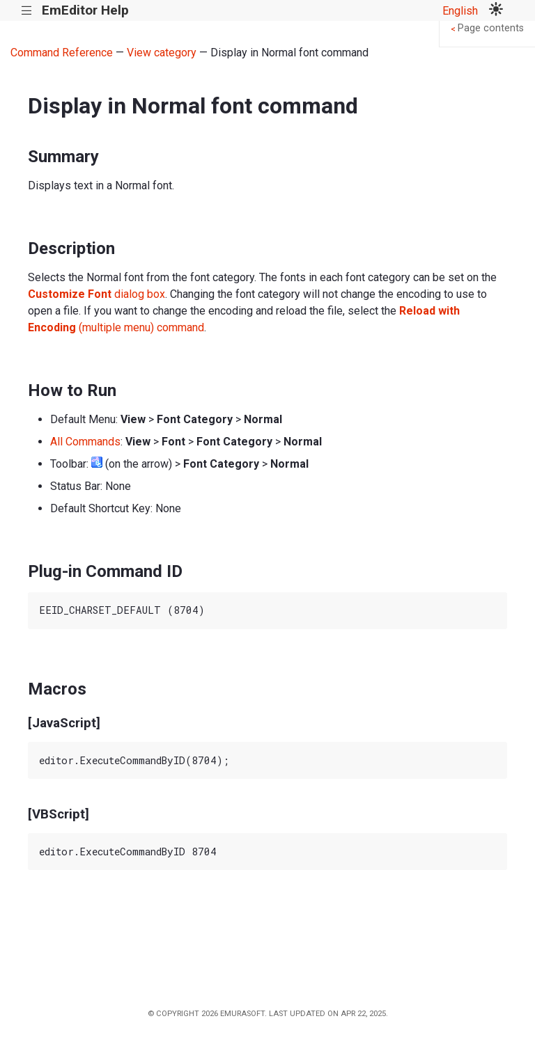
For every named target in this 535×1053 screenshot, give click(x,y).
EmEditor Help (85, 10)
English (460, 10)
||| (26, 11)
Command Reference (61, 52)
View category (161, 52)
